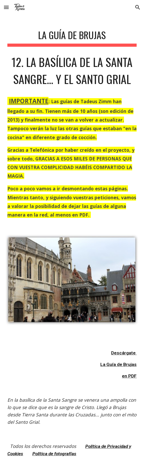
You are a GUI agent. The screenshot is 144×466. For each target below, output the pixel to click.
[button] (6, 7)
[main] (72, 121)
